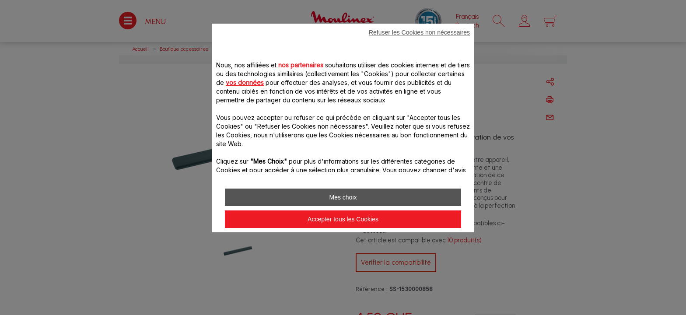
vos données (245, 82)
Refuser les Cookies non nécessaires (419, 32)
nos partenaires (300, 65)
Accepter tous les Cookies (343, 219)
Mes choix (343, 197)
